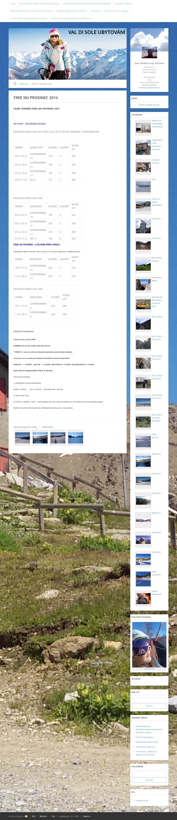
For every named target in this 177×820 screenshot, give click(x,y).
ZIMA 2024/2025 (156, 573)
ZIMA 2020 (156, 552)
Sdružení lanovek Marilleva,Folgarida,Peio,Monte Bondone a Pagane (149, 729)
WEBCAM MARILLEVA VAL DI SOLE (72, 11)
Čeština (142, 105)
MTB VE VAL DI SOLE (157, 259)
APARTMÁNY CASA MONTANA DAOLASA (157, 145)
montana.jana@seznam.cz (149, 87)
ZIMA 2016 (156, 493)
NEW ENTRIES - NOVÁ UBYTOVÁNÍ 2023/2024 (39, 3)
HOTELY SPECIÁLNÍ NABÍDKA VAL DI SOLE (29, 18)
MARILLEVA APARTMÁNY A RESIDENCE (157, 123)
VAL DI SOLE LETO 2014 (157, 377)
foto (153, 179)
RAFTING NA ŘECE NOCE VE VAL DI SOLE (157, 301)
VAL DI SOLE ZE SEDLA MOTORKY (157, 418)
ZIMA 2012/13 (157, 434)
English (149, 105)
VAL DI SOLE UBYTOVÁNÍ (96, 32)
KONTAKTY (95, 11)
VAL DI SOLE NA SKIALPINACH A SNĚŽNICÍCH (71, 18)
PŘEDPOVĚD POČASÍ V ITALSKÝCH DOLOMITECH (32, 11)
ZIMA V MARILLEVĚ (156, 593)
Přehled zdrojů (142, 800)
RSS (33, 816)
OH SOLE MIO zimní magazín (116, 11)
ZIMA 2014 (48, 427)
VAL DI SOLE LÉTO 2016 (157, 396)
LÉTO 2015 (156, 218)
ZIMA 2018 (156, 532)
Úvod (13, 3)
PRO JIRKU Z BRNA (157, 279)
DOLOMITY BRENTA (123, 3)
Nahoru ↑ (87, 816)
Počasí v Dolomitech (144, 737)
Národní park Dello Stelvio (147, 742)
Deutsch (156, 105)
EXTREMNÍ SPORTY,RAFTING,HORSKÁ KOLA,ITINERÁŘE (87, 3)
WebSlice (43, 816)
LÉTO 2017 (156, 238)
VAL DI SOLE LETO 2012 (157, 357)
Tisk (53, 816)
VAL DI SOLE (157, 317)
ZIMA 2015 (156, 473)
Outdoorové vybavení (145, 747)
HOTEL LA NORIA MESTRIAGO (157, 202)
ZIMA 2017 (24, 84)
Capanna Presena (155, 161)
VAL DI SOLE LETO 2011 (157, 338)
